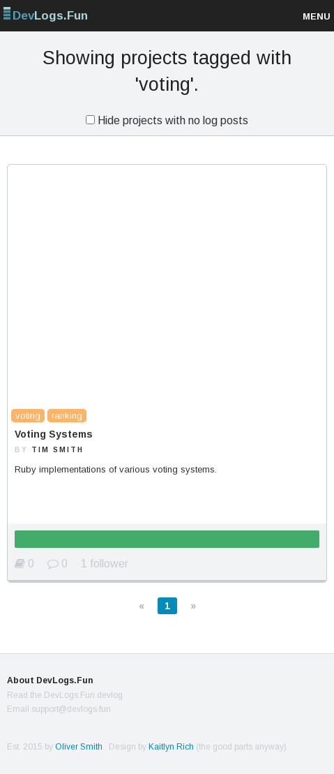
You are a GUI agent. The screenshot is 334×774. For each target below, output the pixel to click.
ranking (67, 415)
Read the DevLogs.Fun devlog (65, 695)
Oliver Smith (79, 747)
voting (27, 415)
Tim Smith (57, 450)
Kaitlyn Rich (171, 747)
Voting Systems (54, 434)
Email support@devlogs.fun (59, 709)
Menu (317, 16)
